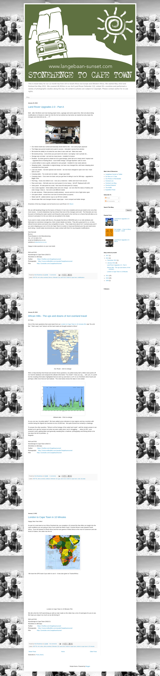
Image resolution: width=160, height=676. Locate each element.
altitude (48, 478)
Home (63, 651)
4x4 (39, 277)
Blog (27, 97)
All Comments (110, 201)
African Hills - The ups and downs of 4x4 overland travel (57, 316)
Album (71, 204)
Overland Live (109, 181)
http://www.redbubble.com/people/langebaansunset (55, 261)
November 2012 (112, 260)
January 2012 (111, 263)
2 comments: (52, 476)
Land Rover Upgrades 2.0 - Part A (46, 107)
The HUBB (108, 187)
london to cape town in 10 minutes (85, 646)
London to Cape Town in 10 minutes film (73, 324)
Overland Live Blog (110, 183)
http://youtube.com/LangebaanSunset (49, 263)
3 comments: (53, 274)
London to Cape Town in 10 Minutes (47, 517)
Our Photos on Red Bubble (113, 178)
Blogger (88, 666)
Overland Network (110, 185)
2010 (107, 278)
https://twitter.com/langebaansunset (49, 259)
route (79, 478)
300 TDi (35, 277)
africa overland (44, 277)
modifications (81, 277)
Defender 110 (56, 277)
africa (41, 646)
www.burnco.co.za (41, 242)
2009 (107, 280)
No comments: (53, 643)
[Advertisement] (63, 295)
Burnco (50, 277)
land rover (63, 277)
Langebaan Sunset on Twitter (113, 174)
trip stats (83, 478)
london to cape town (71, 277)
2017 (107, 255)
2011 (107, 275)
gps (59, 478)
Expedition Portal (110, 190)
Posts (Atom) (39, 655)
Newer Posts (32, 651)
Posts (107, 198)
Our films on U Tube (111, 176)
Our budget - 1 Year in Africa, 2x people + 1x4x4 (122, 230)
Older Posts (93, 651)
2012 (107, 258)
